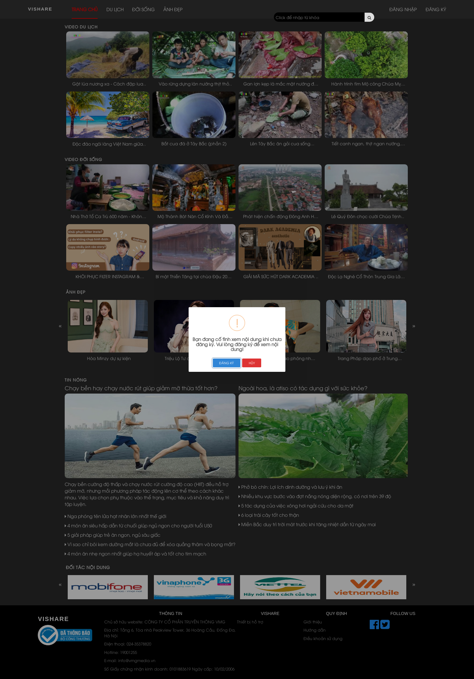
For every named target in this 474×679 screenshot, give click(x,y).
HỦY (252, 363)
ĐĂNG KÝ (226, 363)
